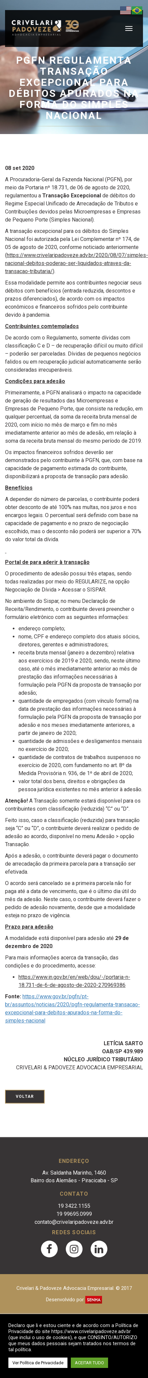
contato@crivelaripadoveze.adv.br (74, 1222)
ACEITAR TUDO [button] (89, 1362)
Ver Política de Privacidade (37, 1362)
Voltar (25, 1096)
